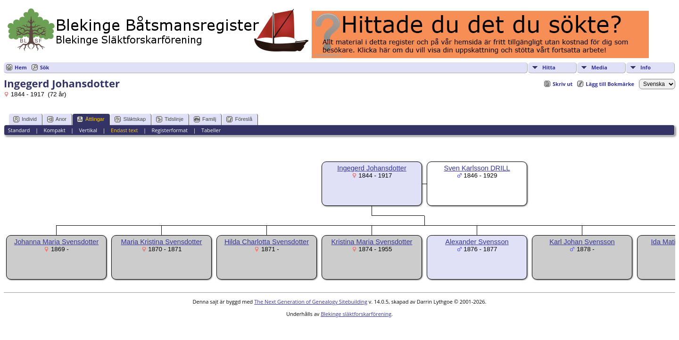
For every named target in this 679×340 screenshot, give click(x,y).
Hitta (548, 67)
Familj (205, 119)
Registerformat (169, 130)
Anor (56, 119)
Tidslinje (169, 119)
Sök (45, 67)
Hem (21, 67)
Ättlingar (90, 119)
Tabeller (211, 130)
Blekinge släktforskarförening (356, 313)
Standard (19, 130)
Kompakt (54, 130)
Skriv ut (562, 83)
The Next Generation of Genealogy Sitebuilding (310, 301)
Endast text (124, 130)
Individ (25, 119)
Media (599, 67)
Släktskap (130, 119)
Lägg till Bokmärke (610, 83)
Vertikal (88, 130)
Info (645, 67)
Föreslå (239, 119)
